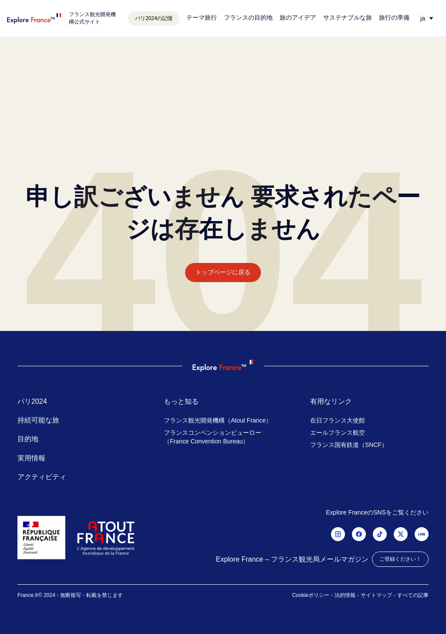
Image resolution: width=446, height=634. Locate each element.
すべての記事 (413, 595)
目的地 (27, 439)
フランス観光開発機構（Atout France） (218, 420)
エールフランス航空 (337, 432)
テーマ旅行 (201, 17)
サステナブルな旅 (347, 17)
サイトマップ (376, 595)
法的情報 (344, 595)
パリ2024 (32, 401)
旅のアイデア (298, 17)
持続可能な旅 (38, 420)
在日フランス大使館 (337, 420)
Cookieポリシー (310, 595)
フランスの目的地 (248, 17)
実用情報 (31, 458)
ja (422, 18)
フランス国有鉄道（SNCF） (349, 444)
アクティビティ (41, 477)
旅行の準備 (394, 17)
